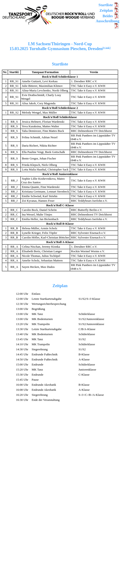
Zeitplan (109, 10)
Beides (111, 16)
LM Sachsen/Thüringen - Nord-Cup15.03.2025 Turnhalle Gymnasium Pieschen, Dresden (60, 46)
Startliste (109, 5)
